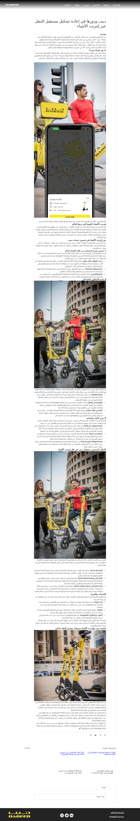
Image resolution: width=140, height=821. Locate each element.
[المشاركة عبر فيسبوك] (105, 735)
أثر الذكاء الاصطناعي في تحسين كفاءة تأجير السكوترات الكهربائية (70, 772)
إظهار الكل (27, 748)
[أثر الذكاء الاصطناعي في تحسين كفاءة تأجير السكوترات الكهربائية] (70, 759)
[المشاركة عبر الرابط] (91, 735)
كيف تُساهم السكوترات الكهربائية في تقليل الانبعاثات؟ (102, 772)
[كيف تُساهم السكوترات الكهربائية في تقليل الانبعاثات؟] (102, 759)
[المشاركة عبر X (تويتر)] (100, 735)
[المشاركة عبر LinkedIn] (95, 735)
